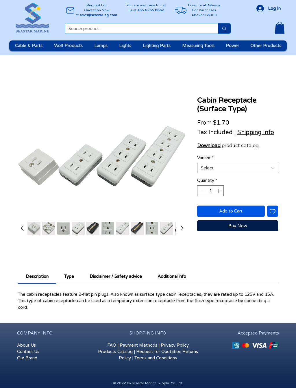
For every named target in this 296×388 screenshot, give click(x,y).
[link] (37, 276)
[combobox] (237, 168)
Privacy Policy (175, 345)
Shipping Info (255, 132)
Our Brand (27, 358)
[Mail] (70, 10)
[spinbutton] (210, 191)
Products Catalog (115, 351)
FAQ (111, 345)
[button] (280, 28)
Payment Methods (138, 345)
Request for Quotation (158, 351)
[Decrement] (202, 191)
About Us (26, 345)
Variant (205, 157)
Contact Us (28, 351)
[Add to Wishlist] (272, 211)
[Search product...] (137, 28)
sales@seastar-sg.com (98, 15)
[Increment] (219, 191)
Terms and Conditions (155, 358)
